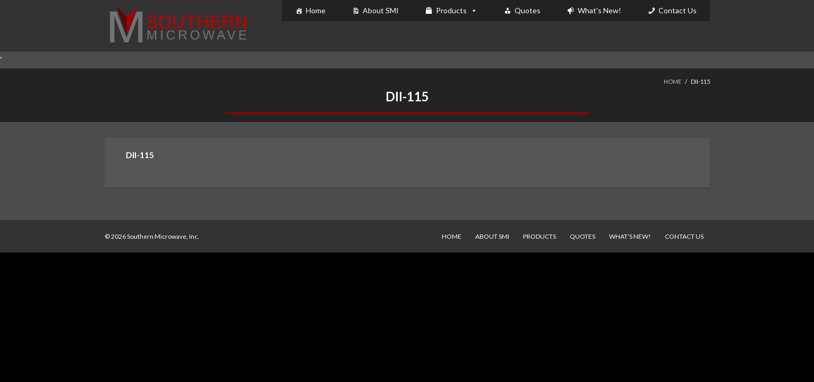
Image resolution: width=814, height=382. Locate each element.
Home (315, 10)
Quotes (528, 10)
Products (451, 10)
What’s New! (630, 236)
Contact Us (677, 10)
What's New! (599, 10)
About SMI (381, 10)
